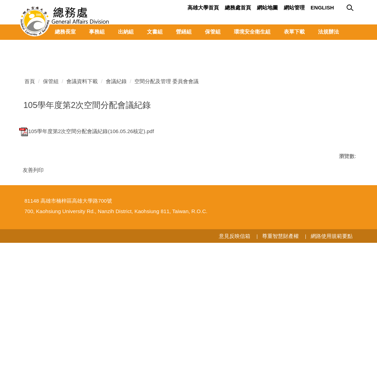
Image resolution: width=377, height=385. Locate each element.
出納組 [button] (126, 32)
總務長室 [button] (65, 32)
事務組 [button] (97, 32)
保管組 (51, 203)
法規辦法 (328, 32)
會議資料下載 (82, 203)
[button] (24, 45)
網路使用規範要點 (332, 378)
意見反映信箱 (234, 378)
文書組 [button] (155, 32)
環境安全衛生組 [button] (252, 32)
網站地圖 (267, 7)
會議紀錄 (116, 203)
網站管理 (294, 7)
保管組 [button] (213, 32)
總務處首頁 (238, 7)
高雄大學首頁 (203, 7)
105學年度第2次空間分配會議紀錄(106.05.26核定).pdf (86, 253)
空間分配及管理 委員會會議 (166, 203)
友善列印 (33, 292)
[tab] (338, 161)
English (322, 7)
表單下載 (294, 32)
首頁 (29, 203)
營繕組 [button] (184, 32)
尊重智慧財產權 (280, 378)
